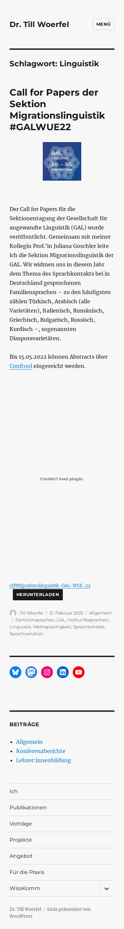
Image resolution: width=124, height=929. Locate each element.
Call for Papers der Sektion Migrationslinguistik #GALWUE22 (57, 110)
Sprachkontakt (89, 626)
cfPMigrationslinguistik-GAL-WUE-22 (50, 585)
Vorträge (21, 824)
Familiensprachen (35, 619)
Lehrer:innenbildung (43, 760)
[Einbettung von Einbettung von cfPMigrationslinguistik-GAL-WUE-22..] (62, 479)
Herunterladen (37, 594)
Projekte (21, 840)
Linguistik (20, 626)
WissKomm (25, 888)
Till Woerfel (31, 612)
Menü (103, 24)
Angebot (21, 856)
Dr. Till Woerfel (39, 24)
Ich (14, 791)
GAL (61, 619)
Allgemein (100, 612)
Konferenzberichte (40, 751)
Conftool (21, 366)
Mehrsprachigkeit (52, 626)
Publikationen (28, 807)
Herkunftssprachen (88, 619)
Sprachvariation (26, 633)
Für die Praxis (27, 872)
